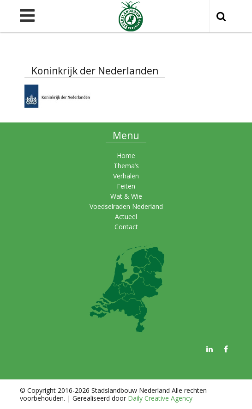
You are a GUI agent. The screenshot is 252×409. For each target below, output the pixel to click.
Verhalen (126, 175)
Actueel (126, 216)
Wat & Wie (126, 196)
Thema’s (126, 165)
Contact (126, 226)
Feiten (126, 186)
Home (126, 155)
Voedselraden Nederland (126, 206)
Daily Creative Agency (160, 398)
